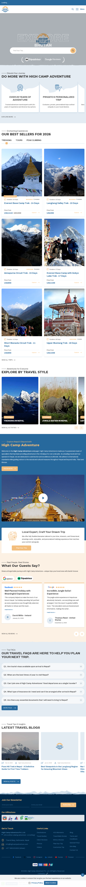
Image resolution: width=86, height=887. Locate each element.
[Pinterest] (69, 860)
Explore (35, 212)
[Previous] (76, 636)
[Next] (82, 636)
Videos (39, 850)
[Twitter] (27, 860)
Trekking (6, 140)
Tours (19, 140)
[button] (73, 50)
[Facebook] (16, 860)
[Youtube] (59, 860)
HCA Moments (58, 835)
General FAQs (75, 845)
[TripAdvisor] (33, 59)
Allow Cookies (50, 883)
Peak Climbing (34, 140)
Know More (10, 469)
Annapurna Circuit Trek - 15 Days (20, 273)
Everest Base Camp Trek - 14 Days (21, 203)
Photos (39, 846)
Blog (71, 835)
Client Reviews (42, 842)
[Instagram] (37, 860)
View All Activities (10, 428)
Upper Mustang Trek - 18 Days (62, 343)
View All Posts (11, 784)
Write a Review (58, 842)
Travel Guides (42, 839)
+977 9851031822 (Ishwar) (15, 851)
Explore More (8, 117)
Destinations (41, 835)
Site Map (73, 849)
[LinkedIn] (48, 860)
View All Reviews (9, 636)
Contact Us (74, 853)
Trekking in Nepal (14, 421)
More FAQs (9, 710)
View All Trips (8, 360)
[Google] (53, 59)
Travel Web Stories (60, 839)
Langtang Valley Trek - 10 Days (62, 203)
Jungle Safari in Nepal (55, 421)
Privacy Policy (36, 883)
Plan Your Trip (31, 548)
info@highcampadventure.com (17, 847)
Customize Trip (58, 850)
